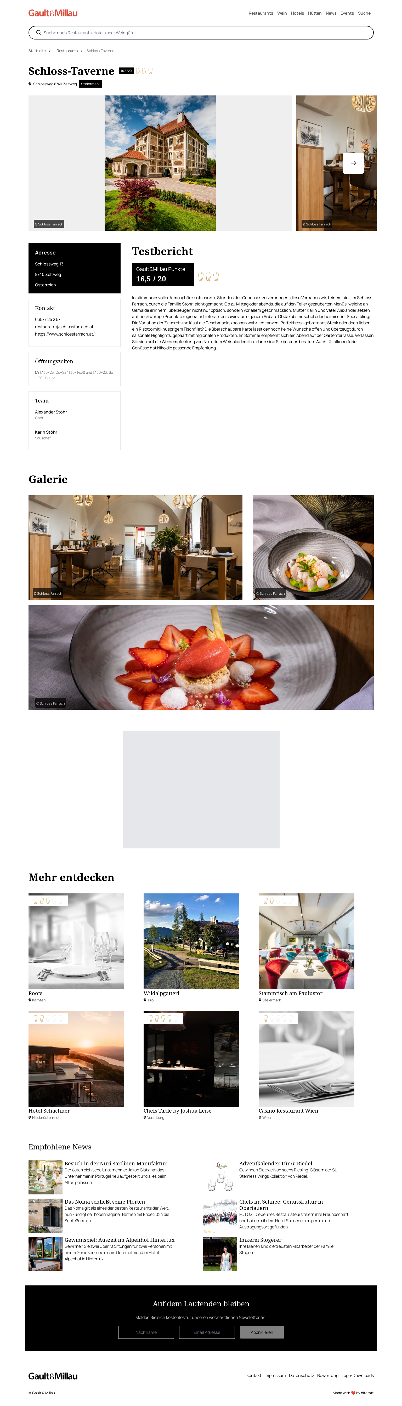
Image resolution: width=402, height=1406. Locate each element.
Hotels (297, 13)
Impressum (275, 1375)
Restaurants (261, 13)
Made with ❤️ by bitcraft (353, 1392)
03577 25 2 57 (47, 319)
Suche (364, 13)
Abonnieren (262, 1332)
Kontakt (253, 1375)
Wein (282, 13)
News (331, 13)
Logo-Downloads (358, 1375)
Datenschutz (301, 1375)
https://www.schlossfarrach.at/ (65, 334)
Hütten (315, 13)
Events (347, 13)
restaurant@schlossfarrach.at (64, 327)
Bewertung (327, 1375)
